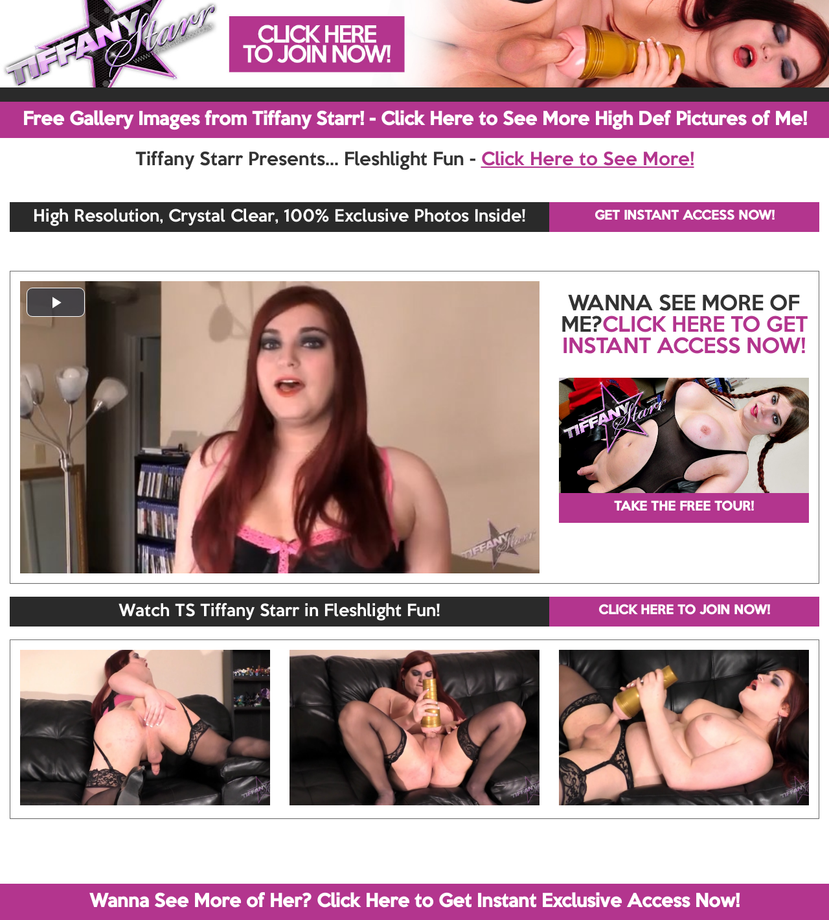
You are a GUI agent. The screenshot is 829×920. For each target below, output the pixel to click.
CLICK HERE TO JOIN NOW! (684, 611)
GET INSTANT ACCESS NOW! (685, 216)
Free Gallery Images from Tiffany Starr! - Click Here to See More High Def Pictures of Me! (415, 119)
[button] (56, 302)
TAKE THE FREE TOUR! (684, 507)
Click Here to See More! (587, 160)
